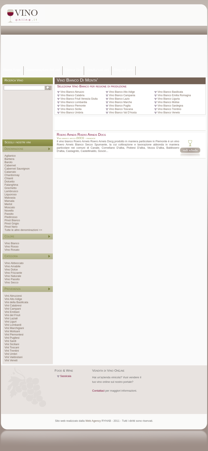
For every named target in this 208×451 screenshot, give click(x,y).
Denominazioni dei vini (43, 70)
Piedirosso (11, 217)
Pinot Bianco (12, 220)
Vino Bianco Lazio (119, 98)
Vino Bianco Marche (120, 102)
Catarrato (10, 171)
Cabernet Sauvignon (17, 168)
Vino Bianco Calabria (72, 95)
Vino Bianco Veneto (169, 112)
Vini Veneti (11, 360)
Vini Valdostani (13, 357)
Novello (9, 210)
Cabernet (10, 165)
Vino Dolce (11, 269)
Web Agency (93, 420)
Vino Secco (11, 282)
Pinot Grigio (12, 223)
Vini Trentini (12, 350)
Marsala (9, 200)
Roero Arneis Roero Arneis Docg (81, 134)
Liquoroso (11, 194)
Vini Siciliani (12, 344)
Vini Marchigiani (14, 328)
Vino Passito (12, 279)
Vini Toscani (12, 347)
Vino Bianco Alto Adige (122, 91)
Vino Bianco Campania (122, 95)
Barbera (9, 159)
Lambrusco (11, 191)
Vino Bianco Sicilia (71, 109)
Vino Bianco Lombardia (73, 102)
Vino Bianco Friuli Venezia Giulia (79, 98)
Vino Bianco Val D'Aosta (123, 112)
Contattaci (98, 390)
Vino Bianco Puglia (120, 105)
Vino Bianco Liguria (169, 98)
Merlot (8, 204)
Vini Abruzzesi (13, 295)
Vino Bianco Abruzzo (72, 91)
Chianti (9, 178)
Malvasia (10, 197)
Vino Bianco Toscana (121, 109)
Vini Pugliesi (12, 337)
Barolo (8, 162)
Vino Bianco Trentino (169, 109)
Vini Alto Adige (13, 299)
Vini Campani (13, 308)
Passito (9, 213)
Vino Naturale (13, 276)
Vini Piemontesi (14, 334)
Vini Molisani (12, 331)
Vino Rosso (11, 246)
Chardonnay (12, 175)
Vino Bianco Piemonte (73, 105)
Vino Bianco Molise (168, 102)
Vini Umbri (11, 353)
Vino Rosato (12, 249)
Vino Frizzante (13, 272)
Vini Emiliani (12, 312)
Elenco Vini (73, 70)
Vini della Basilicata (16, 302)
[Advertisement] (106, 35)
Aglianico (10, 155)
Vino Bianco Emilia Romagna (174, 95)
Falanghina (11, 184)
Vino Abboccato (14, 263)
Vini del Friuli (12, 315)
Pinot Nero (11, 226)
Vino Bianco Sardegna (170, 105)
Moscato (10, 207)
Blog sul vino (123, 70)
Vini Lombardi (13, 324)
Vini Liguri (11, 321)
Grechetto (11, 188)
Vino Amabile (12, 266)
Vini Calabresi (13, 305)
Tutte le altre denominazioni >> (23, 230)
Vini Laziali (11, 318)
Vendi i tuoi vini (97, 70)
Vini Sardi (10, 341)
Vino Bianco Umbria (71, 112)
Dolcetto (10, 181)
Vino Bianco (12, 243)
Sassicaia (65, 376)
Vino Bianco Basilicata (170, 91)
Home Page (12, 70)
